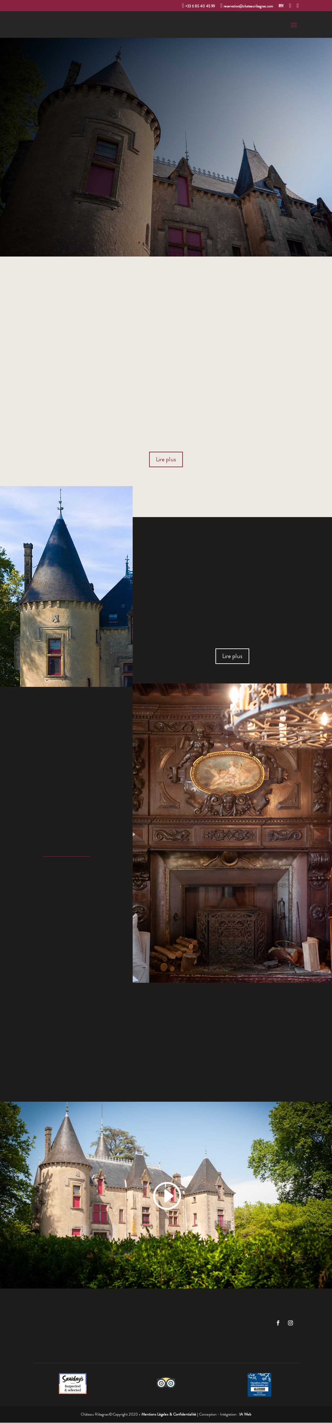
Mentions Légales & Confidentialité (168, 1414)
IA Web (245, 1414)
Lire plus (166, 459)
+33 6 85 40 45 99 (198, 6)
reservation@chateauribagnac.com (246, 6)
